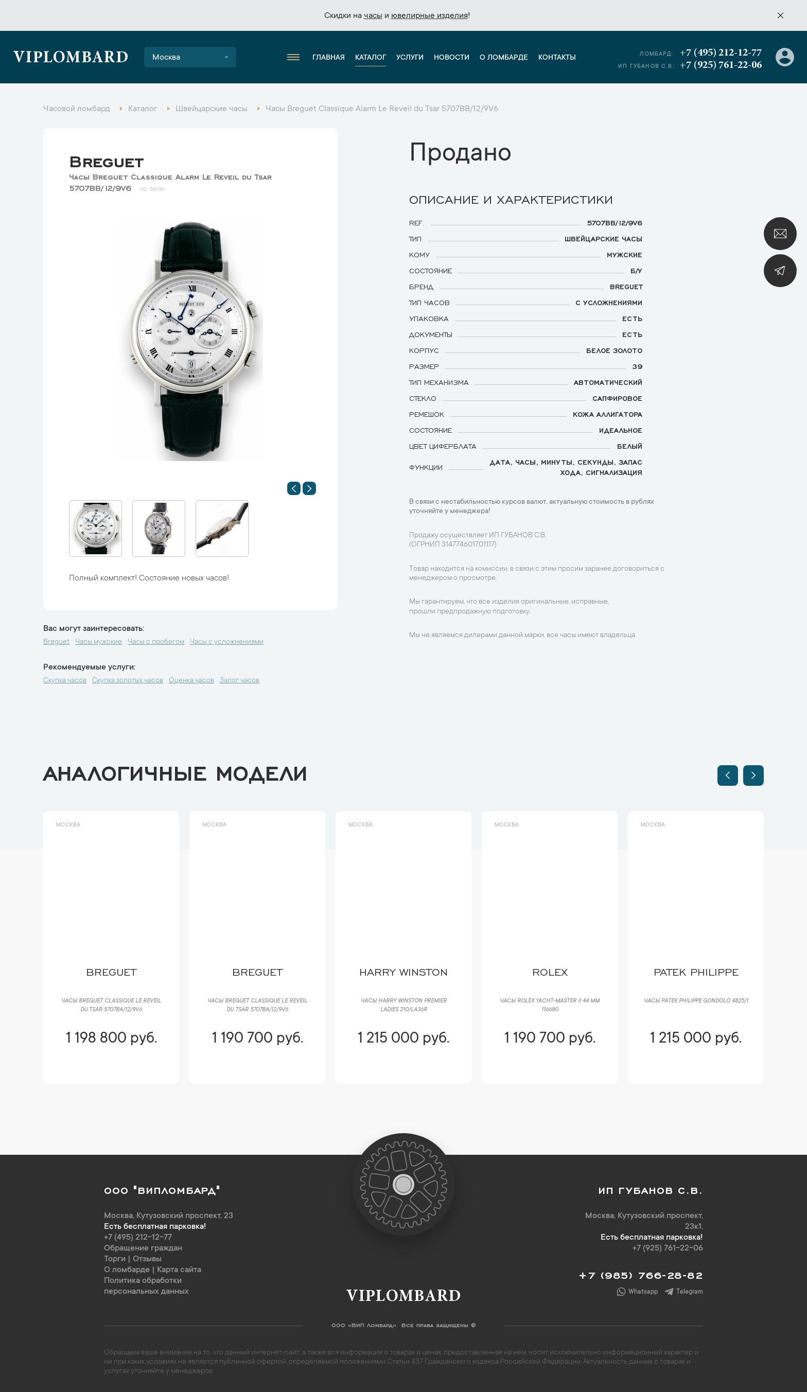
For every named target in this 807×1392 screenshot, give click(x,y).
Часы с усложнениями (227, 642)
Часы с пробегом (156, 642)
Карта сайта (179, 1270)
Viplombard (71, 58)
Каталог (370, 58)
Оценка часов (191, 681)
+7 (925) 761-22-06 (721, 65)
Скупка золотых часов (127, 681)
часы (373, 16)
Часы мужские (98, 642)
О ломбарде (504, 58)
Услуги (410, 58)
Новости (451, 58)
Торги (115, 1259)
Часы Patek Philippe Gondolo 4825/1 (696, 1001)
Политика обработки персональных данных (146, 1286)
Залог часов (239, 681)
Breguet (106, 159)
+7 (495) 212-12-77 (721, 53)
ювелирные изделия (429, 16)
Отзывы (147, 1259)
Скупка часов (64, 681)
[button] (294, 488)
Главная (328, 58)
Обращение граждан (143, 1248)
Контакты (557, 58)
